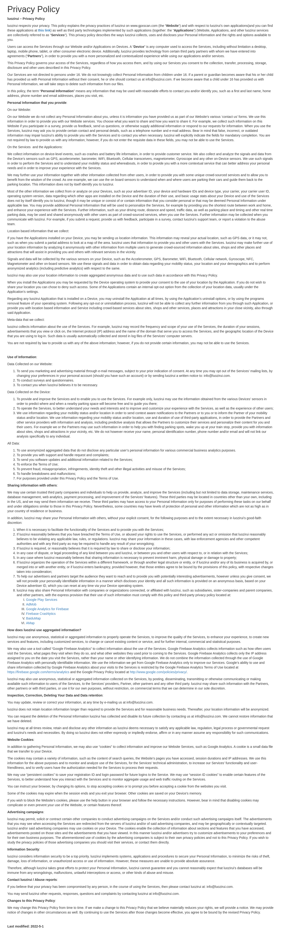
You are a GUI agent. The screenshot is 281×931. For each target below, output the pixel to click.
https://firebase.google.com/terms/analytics (38, 672)
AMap (30, 623)
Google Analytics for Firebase (47, 609)
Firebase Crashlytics (41, 614)
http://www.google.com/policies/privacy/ (158, 672)
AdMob (31, 604)
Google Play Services (41, 600)
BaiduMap (33, 618)
